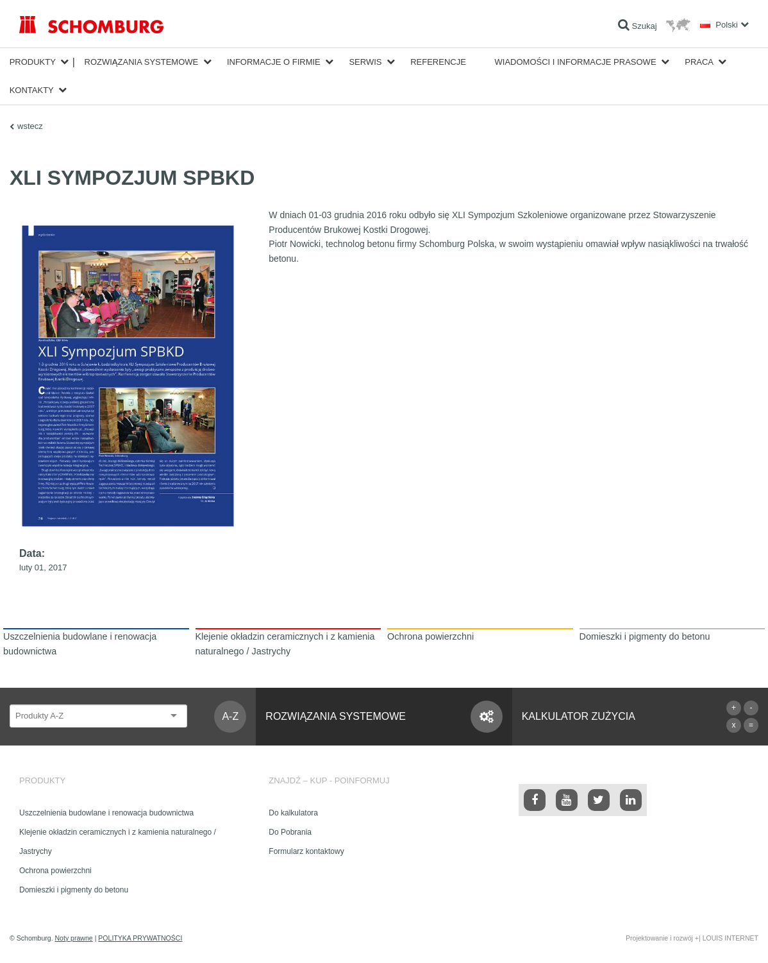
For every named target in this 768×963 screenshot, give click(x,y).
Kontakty (32, 90)
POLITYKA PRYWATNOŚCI (140, 938)
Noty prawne (74, 938)
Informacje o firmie (274, 62)
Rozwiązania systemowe (142, 62)
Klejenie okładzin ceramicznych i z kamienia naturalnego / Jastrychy (117, 842)
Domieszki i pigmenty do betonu (73, 889)
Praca (699, 62)
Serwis (365, 62)
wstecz (30, 126)
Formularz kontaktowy (306, 851)
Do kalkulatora (293, 812)
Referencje (438, 62)
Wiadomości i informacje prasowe (575, 62)
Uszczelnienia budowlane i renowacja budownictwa (106, 812)
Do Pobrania (290, 832)
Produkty (33, 62)
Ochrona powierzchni (55, 870)
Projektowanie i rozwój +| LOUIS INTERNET (692, 938)
